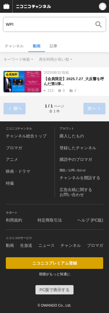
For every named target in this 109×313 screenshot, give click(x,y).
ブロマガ (14, 147)
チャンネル (14, 46)
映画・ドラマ (18, 171)
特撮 (10, 183)
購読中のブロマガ (76, 159)
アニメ (12, 159)
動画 (36, 46)
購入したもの (72, 136)
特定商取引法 (49, 220)
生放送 (26, 245)
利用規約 (14, 220)
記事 (53, 46)
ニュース (46, 245)
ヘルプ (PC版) (90, 220)
